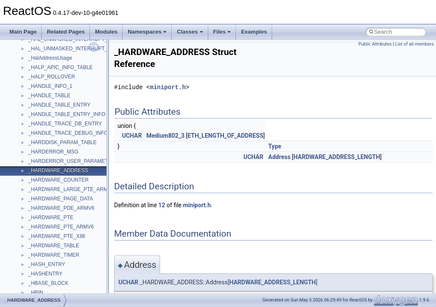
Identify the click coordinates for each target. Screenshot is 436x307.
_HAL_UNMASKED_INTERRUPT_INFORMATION (85, 49)
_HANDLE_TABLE (49, 95)
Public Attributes (375, 44)
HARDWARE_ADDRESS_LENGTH (336, 157)
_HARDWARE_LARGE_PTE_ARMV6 (71, 189)
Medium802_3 (165, 135)
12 (161, 205)
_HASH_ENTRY (46, 264)
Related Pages (66, 32)
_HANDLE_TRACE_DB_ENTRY (65, 124)
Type (274, 146)
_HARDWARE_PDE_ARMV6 (61, 208)
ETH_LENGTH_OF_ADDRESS (226, 135)
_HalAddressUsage (50, 58)
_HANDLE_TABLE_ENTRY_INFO (67, 114)
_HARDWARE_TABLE (53, 246)
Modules (106, 32)
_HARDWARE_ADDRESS (58, 171)
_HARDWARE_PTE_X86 (56, 236)
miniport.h (168, 87)
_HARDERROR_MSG (53, 152)
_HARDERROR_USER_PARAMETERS (73, 161)
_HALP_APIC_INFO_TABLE (60, 67)
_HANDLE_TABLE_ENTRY (59, 105)
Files (222, 32)
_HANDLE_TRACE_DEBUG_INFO (68, 133)
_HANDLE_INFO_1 (50, 86)
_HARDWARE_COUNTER (58, 180)
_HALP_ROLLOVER (51, 77)
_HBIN (35, 292)
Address (279, 157)
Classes (190, 32)
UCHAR (132, 135)
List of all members (414, 44)
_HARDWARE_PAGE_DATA (60, 199)
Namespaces (147, 32)
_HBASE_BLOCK (48, 283)
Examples (254, 32)
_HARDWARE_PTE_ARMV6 (61, 227)
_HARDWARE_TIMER (53, 255)
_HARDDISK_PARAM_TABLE (62, 142)
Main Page (23, 32)
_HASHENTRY (45, 274)
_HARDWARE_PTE (50, 217)
